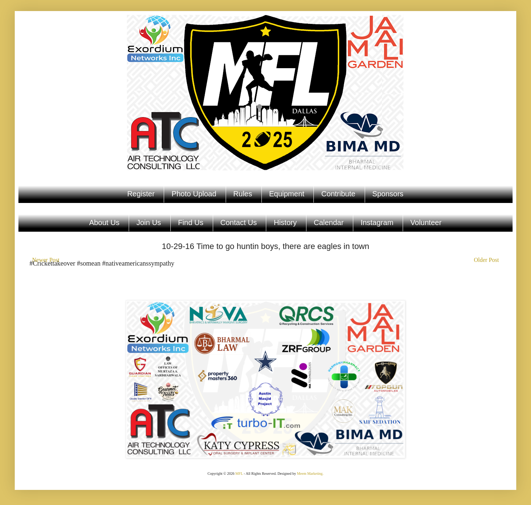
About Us (104, 222)
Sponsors (388, 194)
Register (141, 194)
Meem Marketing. (310, 473)
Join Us (148, 222)
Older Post (486, 260)
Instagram (377, 222)
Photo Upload (193, 194)
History (285, 222)
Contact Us (239, 222)
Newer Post (45, 260)
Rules (242, 194)
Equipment (287, 194)
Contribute (338, 194)
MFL (239, 473)
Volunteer (426, 222)
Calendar (329, 222)
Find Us (191, 222)
